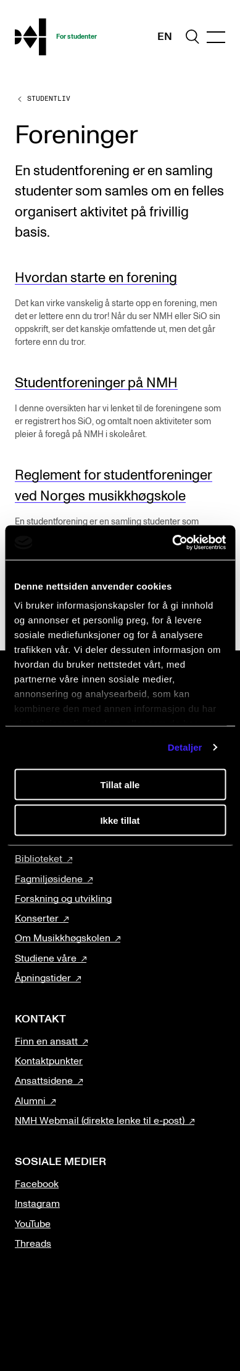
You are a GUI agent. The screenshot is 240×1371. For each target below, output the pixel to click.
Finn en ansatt (46, 1041)
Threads (33, 1244)
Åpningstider (43, 978)
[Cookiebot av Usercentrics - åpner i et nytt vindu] (172, 543)
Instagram (37, 1204)
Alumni (30, 1101)
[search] (192, 37)
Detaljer (185, 747)
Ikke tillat (119, 820)
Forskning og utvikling (63, 899)
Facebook (37, 1184)
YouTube (33, 1224)
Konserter (37, 918)
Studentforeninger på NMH (96, 383)
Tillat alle (120, 784)
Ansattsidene (44, 1081)
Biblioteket (38, 859)
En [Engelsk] (164, 36)
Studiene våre (46, 958)
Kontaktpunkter (49, 1061)
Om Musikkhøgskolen (62, 938)
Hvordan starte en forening (96, 278)
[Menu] (216, 37)
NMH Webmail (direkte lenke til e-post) (99, 1121)
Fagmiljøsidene (49, 879)
